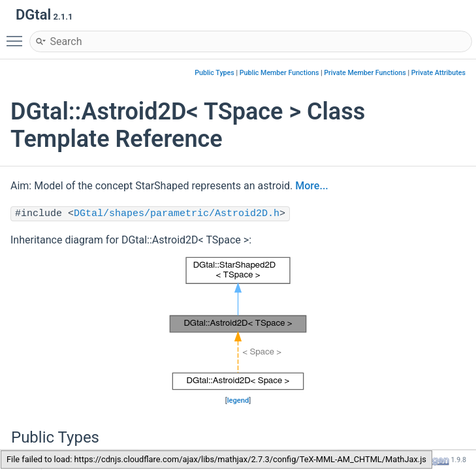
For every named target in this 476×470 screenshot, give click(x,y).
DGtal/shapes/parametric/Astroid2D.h (176, 213)
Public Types (214, 73)
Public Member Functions (279, 73)
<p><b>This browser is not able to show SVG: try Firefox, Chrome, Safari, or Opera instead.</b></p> (238, 324)
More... (311, 186)
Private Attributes (438, 73)
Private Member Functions (364, 73)
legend (238, 400)
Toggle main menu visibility (18, 35)
